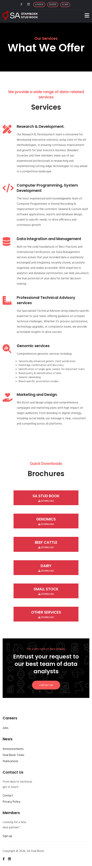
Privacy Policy (11, 801)
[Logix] (39, 4)
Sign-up (7, 836)
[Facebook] (21, 4)
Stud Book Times (13, 755)
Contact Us (46, 685)
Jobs (5, 728)
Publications (10, 761)
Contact (8, 795)
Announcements (13, 749)
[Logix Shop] (52, 4)
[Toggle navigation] (86, 16)
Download (46, 498)
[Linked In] (29, 4)
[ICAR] (65, 4)
